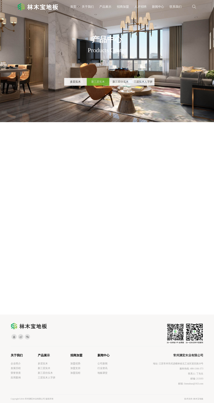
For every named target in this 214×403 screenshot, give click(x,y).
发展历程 (16, 368)
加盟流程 (75, 373)
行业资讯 (102, 368)
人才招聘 (140, 6)
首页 (73, 6)
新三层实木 (44, 368)
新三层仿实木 (45, 373)
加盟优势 (75, 363)
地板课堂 (102, 373)
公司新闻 (102, 363)
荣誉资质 (16, 373)
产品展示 (105, 6)
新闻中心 (158, 6)
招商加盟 (123, 6)
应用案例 (16, 377)
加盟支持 (75, 368)
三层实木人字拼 (46, 377)
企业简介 (16, 363)
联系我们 (176, 6)
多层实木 (43, 363)
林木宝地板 (198, 399)
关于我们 (88, 6)
